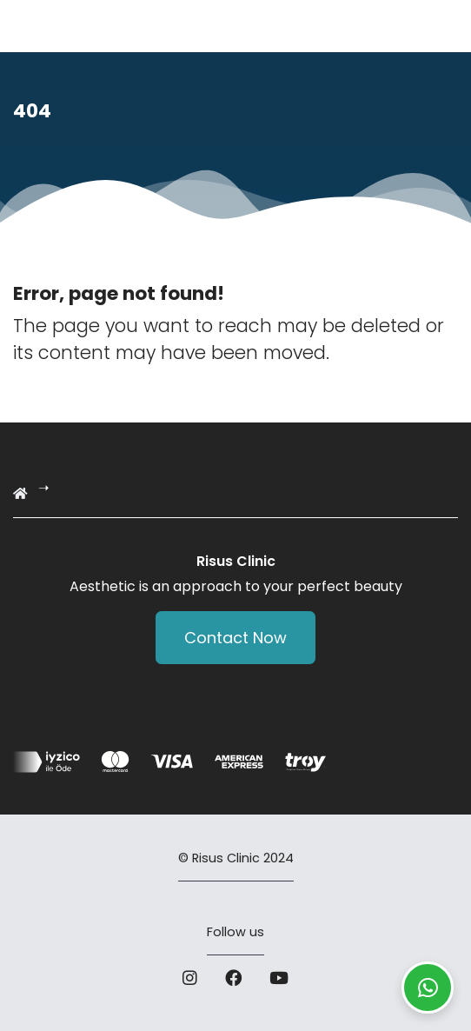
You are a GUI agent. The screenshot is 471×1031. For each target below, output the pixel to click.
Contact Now (235, 638)
